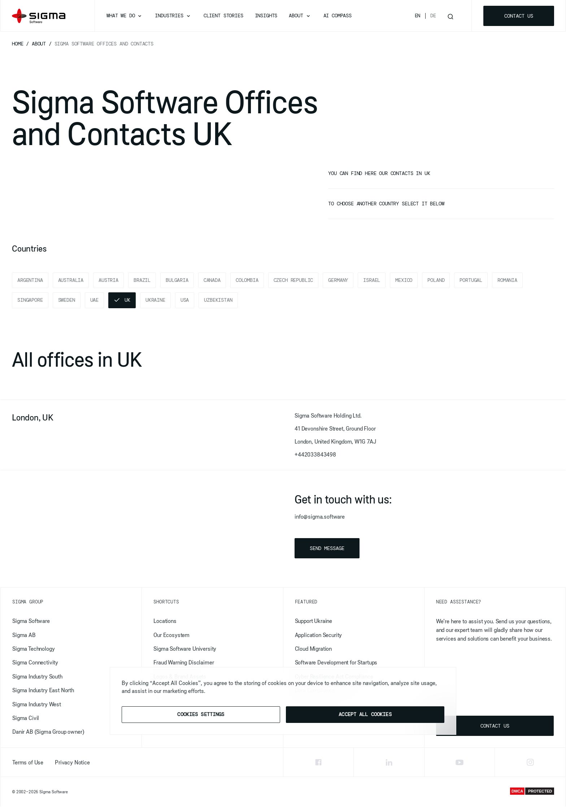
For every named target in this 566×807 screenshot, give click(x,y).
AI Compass (337, 15)
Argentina (30, 280)
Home (19, 43)
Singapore (30, 300)
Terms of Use (27, 762)
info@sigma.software (320, 516)
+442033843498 (315, 454)
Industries (169, 15)
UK (127, 300)
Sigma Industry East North (43, 690)
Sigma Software (31, 621)
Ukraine (155, 300)
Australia (71, 280)
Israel (371, 280)
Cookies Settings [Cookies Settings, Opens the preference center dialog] (200, 714)
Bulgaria (177, 280)
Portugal (471, 280)
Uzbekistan (218, 300)
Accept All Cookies (365, 714)
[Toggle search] (450, 16)
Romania (507, 280)
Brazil (142, 280)
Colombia (247, 280)
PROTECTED (540, 791)
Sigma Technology (33, 649)
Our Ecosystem (171, 634)
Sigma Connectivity (35, 662)
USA (184, 300)
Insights (266, 15)
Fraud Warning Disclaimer (183, 662)
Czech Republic (293, 280)
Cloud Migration (313, 649)
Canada (212, 280)
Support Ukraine (313, 621)
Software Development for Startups (336, 662)
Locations (165, 621)
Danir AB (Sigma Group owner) (48, 732)
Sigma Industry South (37, 676)
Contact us (518, 16)
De (433, 15)
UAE (94, 300)
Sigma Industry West (36, 704)
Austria (108, 280)
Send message (327, 548)
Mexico (403, 280)
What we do (120, 15)
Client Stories (223, 15)
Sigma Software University (184, 649)
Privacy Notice (72, 762)
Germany (338, 280)
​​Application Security (318, 634)
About (296, 15)
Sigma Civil (25, 718)
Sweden (66, 300)
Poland (435, 280)
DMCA (517, 791)
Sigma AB (24, 634)
